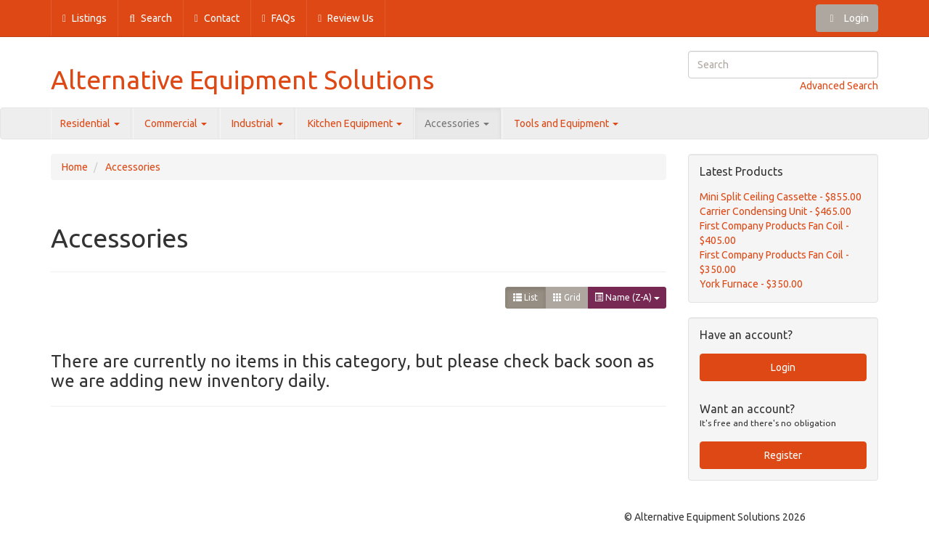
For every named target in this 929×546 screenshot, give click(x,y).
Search (150, 18)
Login (847, 18)
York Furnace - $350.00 (751, 284)
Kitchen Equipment (355, 123)
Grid (567, 297)
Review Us (346, 18)
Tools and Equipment (566, 123)
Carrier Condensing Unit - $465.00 (775, 211)
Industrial (257, 123)
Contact (217, 18)
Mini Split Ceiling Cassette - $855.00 (781, 197)
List (525, 297)
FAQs (278, 18)
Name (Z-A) (627, 297)
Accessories (457, 123)
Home (75, 167)
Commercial (175, 123)
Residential (90, 123)
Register (783, 455)
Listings (84, 18)
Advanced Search (839, 85)
